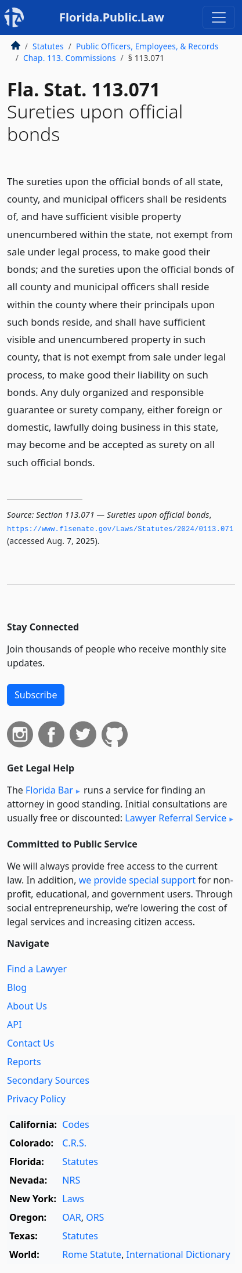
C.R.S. (74, 1143)
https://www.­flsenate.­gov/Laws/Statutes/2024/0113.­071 (120, 529)
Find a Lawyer (37, 968)
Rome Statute (91, 1254)
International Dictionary (178, 1254)
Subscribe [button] (36, 694)
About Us (27, 1006)
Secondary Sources (48, 1080)
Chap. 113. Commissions (69, 57)
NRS (71, 1180)
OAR (71, 1217)
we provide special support (137, 880)
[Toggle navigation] (219, 17)
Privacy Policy (36, 1098)
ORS (95, 1217)
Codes (75, 1124)
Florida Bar (49, 790)
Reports (24, 1061)
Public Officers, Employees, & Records (147, 46)
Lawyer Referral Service (175, 818)
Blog (17, 987)
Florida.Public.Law (111, 17)
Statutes (48, 46)
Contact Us (30, 1043)
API (14, 1024)
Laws (73, 1198)
